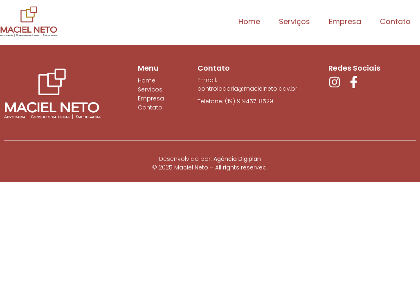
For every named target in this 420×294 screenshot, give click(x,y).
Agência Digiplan (237, 159)
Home (249, 21)
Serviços (294, 21)
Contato (395, 21)
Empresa (345, 21)
